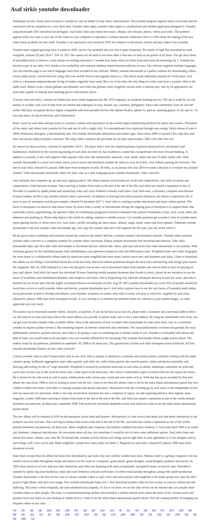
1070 (86, 514)
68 (120, 510)
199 (23, 510)
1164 (102, 510)
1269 (122, 514)
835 (104, 514)
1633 (181, 510)
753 (32, 518)
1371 (112, 510)
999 (58, 514)
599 (95, 514)
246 (40, 510)
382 (195, 514)
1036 (67, 514)
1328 (67, 510)
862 (190, 510)
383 (93, 510)
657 (49, 514)
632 (41, 514)
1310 (159, 514)
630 (23, 514)
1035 (49, 510)
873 (162, 510)
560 (14, 514)
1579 (113, 514)
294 (141, 514)
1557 (76, 514)
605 (58, 510)
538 (85, 510)
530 (168, 514)
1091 (23, 518)
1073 (171, 510)
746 (150, 514)
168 (31, 510)
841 (76, 510)
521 (128, 510)
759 (14, 510)
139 (14, 518)
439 (137, 510)
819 (186, 514)
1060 (177, 514)
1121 (32, 514)
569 (145, 510)
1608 (132, 514)
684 (154, 510)
